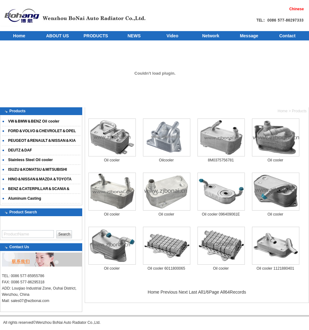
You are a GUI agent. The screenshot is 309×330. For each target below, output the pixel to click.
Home (19, 35)
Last (193, 292)
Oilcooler (166, 160)
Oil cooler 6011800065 (166, 268)
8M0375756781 (221, 160)
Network (210, 35)
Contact (287, 35)
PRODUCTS (95, 35)
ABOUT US (57, 35)
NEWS (134, 35)
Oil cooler (112, 160)
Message (249, 35)
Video (172, 35)
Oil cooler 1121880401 (275, 268)
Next (183, 292)
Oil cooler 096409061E (221, 214)
